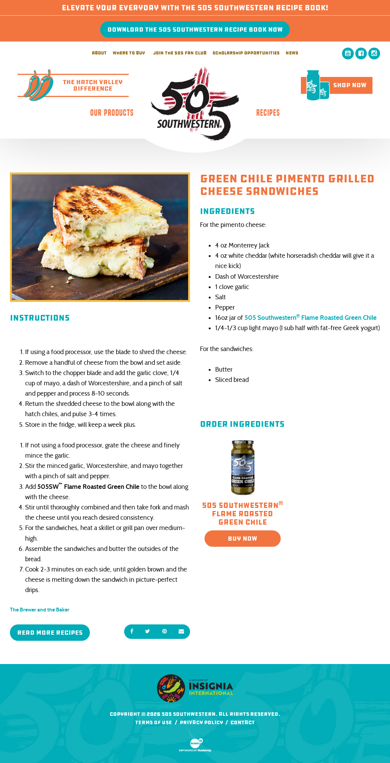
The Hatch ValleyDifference (70, 85)
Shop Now (333, 85)
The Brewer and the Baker (39, 610)
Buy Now (242, 538)
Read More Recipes (50, 632)
